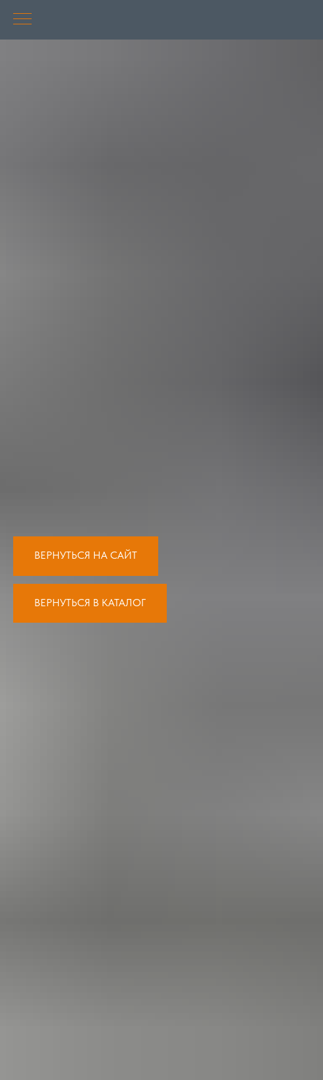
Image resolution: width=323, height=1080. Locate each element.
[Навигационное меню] (22, 19)
